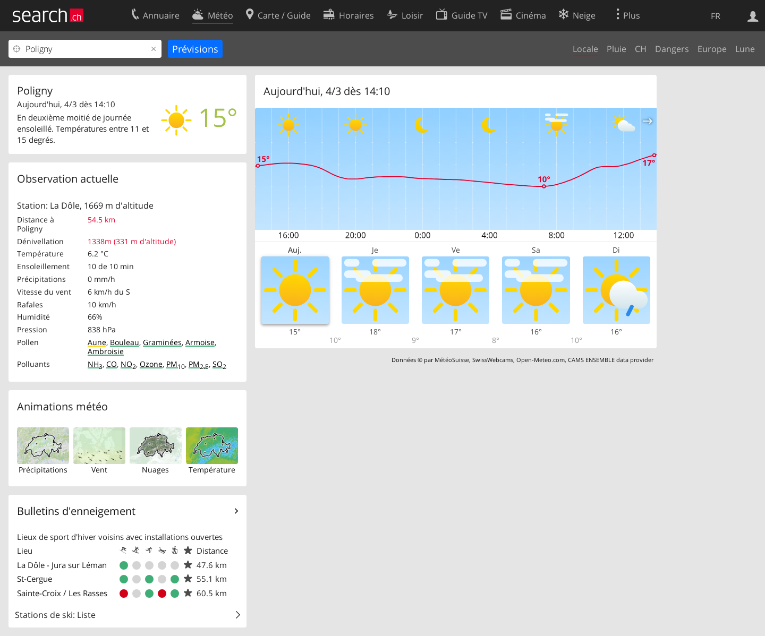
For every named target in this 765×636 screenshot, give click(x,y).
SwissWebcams (492, 360)
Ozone (151, 364)
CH (641, 49)
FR (715, 16)
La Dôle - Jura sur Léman (62, 565)
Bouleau (124, 342)
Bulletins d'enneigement (76, 511)
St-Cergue (34, 578)
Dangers (672, 49)
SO (219, 364)
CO (111, 364)
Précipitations (43, 470)
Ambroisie (106, 351)
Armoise (200, 342)
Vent (99, 470)
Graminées (162, 342)
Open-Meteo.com (540, 360)
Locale (585, 49)
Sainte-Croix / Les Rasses (62, 593)
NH (95, 364)
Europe (712, 49)
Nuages (155, 470)
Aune (97, 342)
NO (128, 364)
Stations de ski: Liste (55, 615)
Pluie (616, 49)
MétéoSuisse (452, 360)
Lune (745, 49)
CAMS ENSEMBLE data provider (610, 360)
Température (212, 470)
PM (175, 364)
